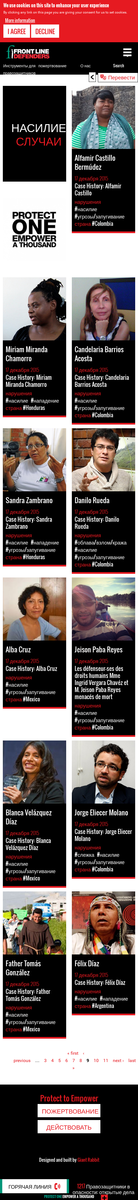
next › (118, 1060)
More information (20, 20)
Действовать (69, 1126)
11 (105, 1060)
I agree (17, 31)
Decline (45, 31)
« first (72, 1053)
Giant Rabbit (88, 1159)
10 (96, 1060)
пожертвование (52, 65)
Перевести (121, 77)
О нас (85, 65)
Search (118, 65)
